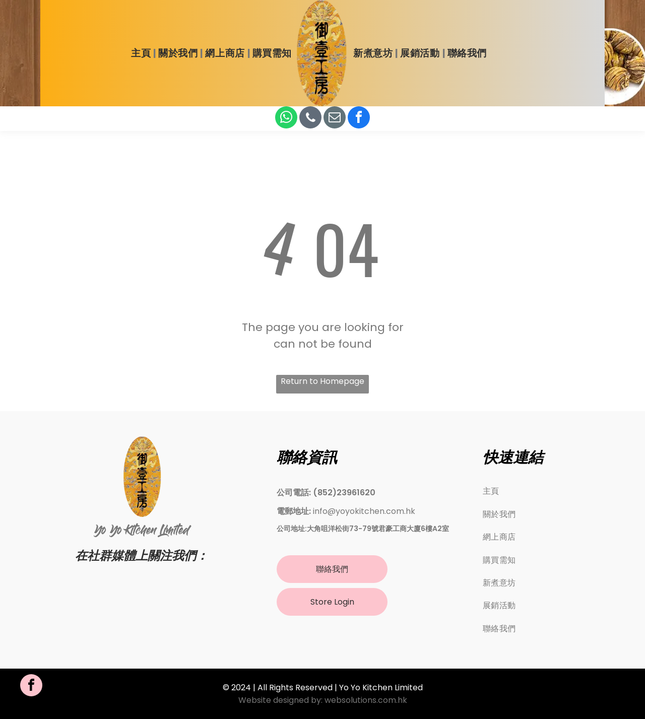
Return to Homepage (322, 381)
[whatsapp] (286, 118)
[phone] (310, 118)
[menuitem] (142, 53)
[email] (335, 118)
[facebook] (359, 118)
